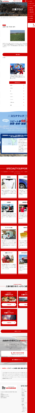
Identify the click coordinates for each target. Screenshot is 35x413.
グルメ (11, 92)
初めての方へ (24, 382)
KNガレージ (15, 407)
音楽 (11, 103)
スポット (9, 21)
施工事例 (23, 390)
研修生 (11, 83)
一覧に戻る (20, 55)
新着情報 (23, 396)
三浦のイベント (24, 402)
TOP (22, 380)
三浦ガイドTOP (23, 329)
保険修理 (23, 385)
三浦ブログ (5, 21)
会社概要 (23, 392)
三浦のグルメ (24, 399)
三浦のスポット (24, 401)
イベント (11, 97)
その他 (11, 86)
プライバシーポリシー (25, 395)
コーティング (24, 389)
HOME (2, 21)
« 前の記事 (4, 55)
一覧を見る (11, 303)
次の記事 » (30, 55)
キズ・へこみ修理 (24, 383)
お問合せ (23, 393)
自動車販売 (23, 388)
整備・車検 (23, 386)
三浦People (12, 100)
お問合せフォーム (28, 5)
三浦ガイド (23, 398)
